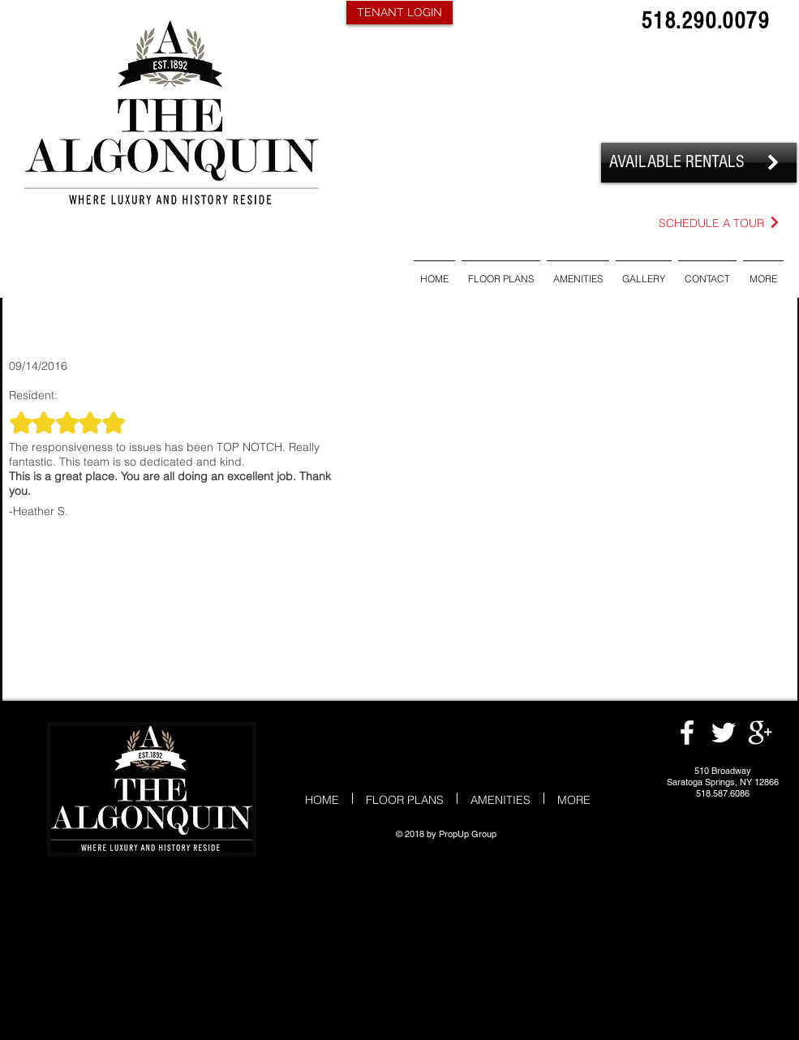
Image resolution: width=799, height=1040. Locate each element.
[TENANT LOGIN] (399, 12)
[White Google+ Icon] (760, 732)
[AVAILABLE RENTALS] (699, 163)
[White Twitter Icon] (723, 732)
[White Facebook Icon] (687, 732)
